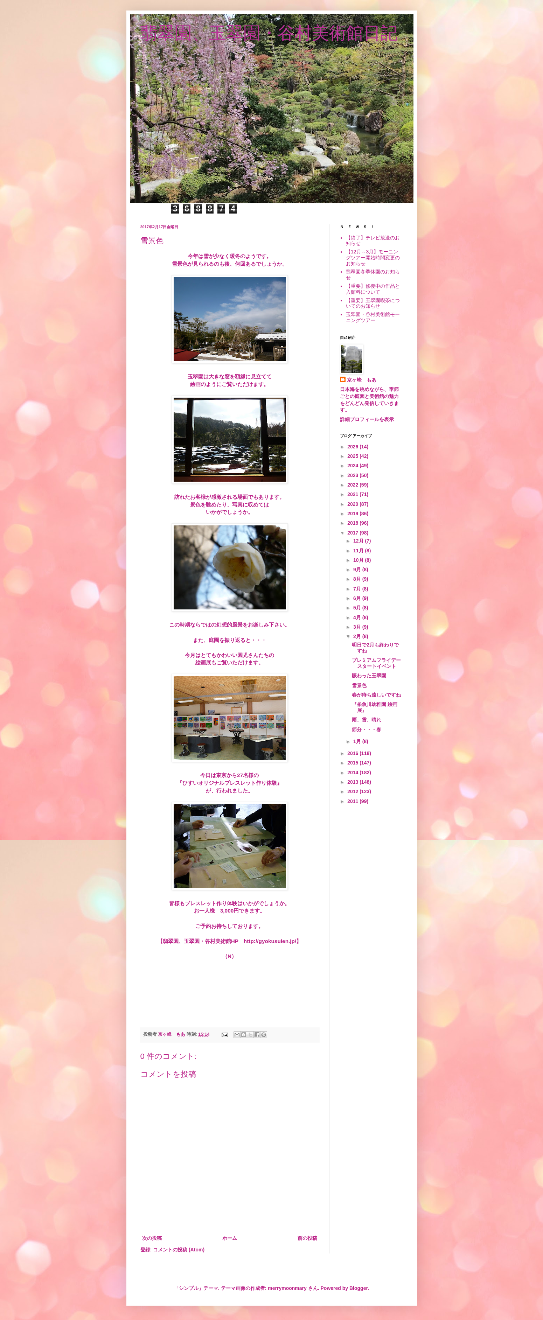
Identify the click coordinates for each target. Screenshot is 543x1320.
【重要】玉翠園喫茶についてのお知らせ (373, 303)
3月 (357, 627)
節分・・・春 (366, 729)
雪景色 (359, 685)
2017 (353, 533)
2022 (353, 485)
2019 (353, 513)
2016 (353, 753)
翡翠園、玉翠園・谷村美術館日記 (269, 32)
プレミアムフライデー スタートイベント (376, 663)
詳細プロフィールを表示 (367, 419)
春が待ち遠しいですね (376, 695)
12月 (359, 541)
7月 (357, 589)
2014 (353, 772)
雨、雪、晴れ (366, 719)
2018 (353, 523)
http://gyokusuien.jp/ (270, 941)
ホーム (229, 1238)
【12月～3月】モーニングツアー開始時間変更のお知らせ (373, 257)
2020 (353, 504)
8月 (357, 579)
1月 (357, 741)
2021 (353, 494)
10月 (359, 560)
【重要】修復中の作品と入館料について (373, 289)
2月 (357, 636)
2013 (353, 782)
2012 (353, 791)
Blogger (358, 1288)
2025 (353, 456)
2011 (353, 801)
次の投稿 (152, 1238)
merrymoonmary (287, 1288)
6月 (357, 598)
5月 (357, 607)
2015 (353, 763)
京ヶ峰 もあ (361, 380)
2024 (353, 465)
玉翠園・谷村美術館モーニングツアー (373, 317)
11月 (359, 550)
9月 (357, 569)
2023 (353, 475)
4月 (357, 617)
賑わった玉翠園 (369, 675)
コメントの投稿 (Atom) (178, 1249)
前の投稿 (307, 1238)
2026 (353, 446)
